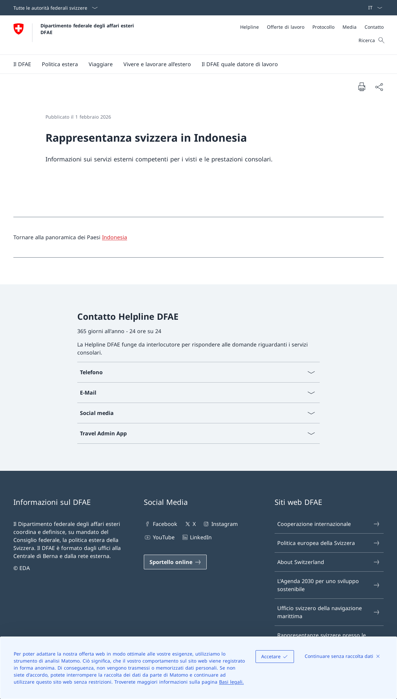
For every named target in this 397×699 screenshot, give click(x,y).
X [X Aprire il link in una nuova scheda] (190, 524)
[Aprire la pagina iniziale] (74, 34)
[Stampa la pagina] (361, 86)
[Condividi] (379, 87)
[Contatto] (374, 26)
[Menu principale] (193, 64)
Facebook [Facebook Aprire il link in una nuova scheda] (160, 524)
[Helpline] (249, 26)
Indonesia (114, 237)
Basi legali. (231, 682)
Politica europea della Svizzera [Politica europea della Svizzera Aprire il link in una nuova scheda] (328, 543)
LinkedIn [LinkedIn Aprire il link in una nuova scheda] (196, 537)
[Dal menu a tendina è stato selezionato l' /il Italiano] (373, 7)
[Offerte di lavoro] (285, 26)
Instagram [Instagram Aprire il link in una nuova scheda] (219, 524)
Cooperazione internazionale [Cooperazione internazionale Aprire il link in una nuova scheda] (328, 524)
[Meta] (312, 26)
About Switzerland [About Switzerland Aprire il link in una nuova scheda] (328, 562)
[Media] (349, 26)
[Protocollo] (323, 26)
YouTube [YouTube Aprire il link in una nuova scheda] (159, 537)
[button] (22, 64)
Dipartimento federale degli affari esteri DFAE (87, 28)
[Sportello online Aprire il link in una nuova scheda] (175, 562)
